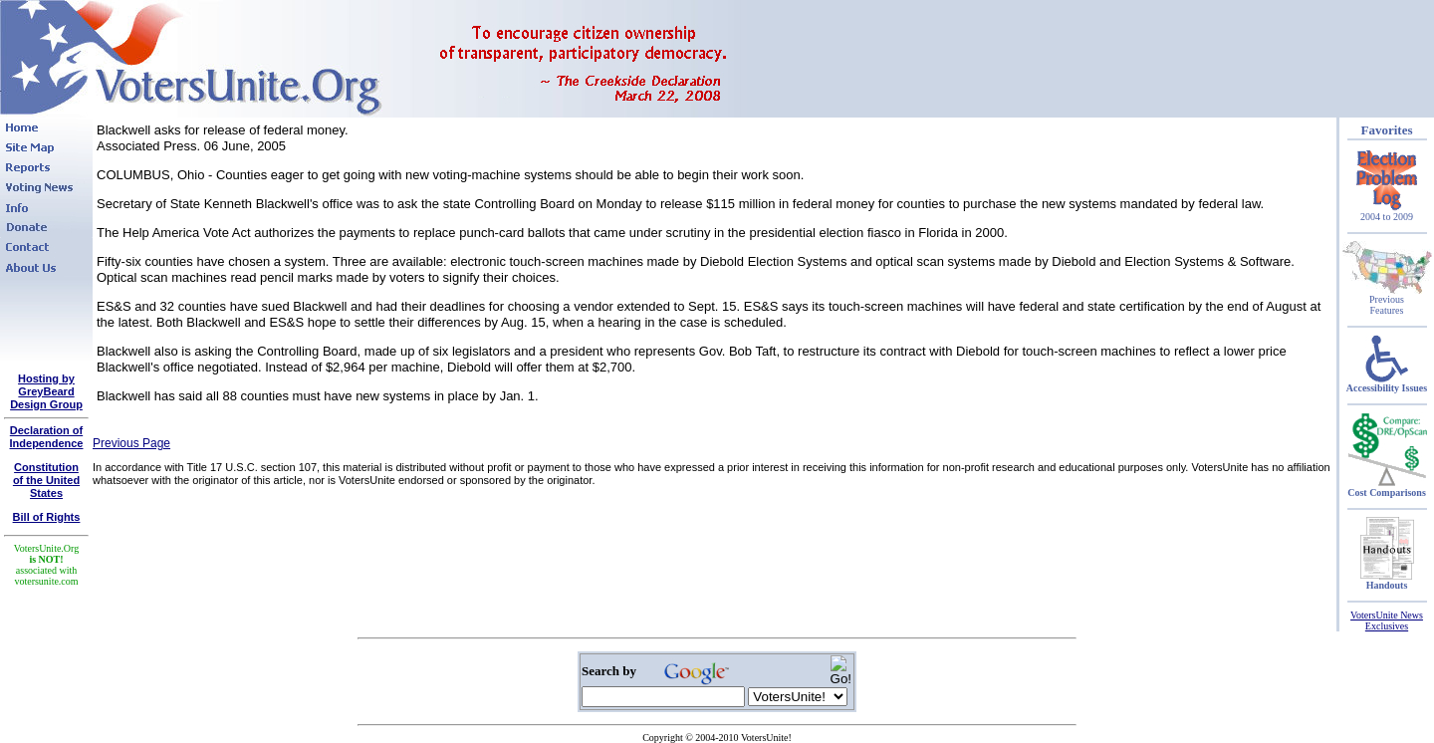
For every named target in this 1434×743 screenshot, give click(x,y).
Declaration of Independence (47, 436)
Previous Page (131, 443)
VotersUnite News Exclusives (1386, 620)
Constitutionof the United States (46, 480)
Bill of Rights (47, 517)
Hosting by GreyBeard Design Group (46, 391)
